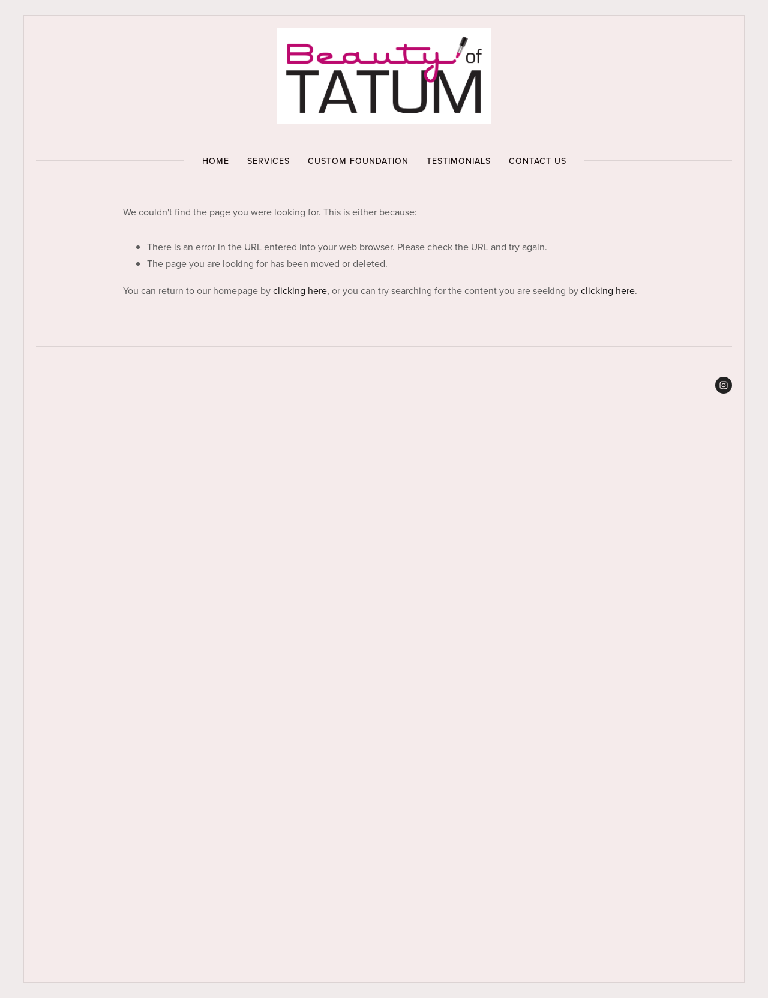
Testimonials (459, 161)
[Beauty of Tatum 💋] (723, 385)
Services (268, 161)
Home (215, 161)
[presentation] (123, 506)
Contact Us (537, 161)
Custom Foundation (358, 161)
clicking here (300, 290)
